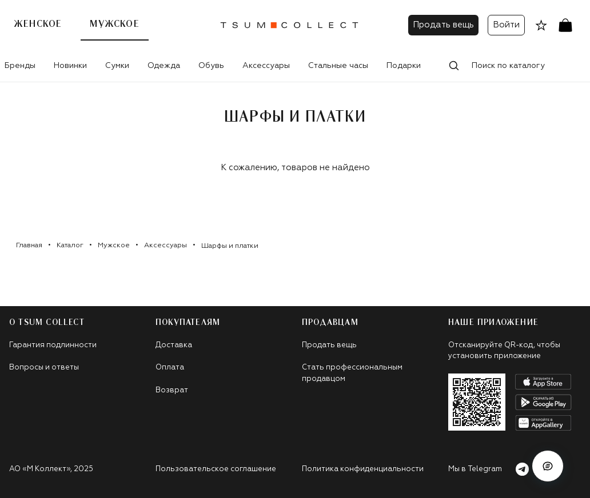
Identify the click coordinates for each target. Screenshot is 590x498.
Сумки (117, 66)
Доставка (174, 345)
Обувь (211, 66)
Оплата (170, 367)
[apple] (543, 381)
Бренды (20, 66)
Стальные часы (338, 66)
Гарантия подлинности (53, 345)
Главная (29, 245)
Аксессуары (266, 66)
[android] (543, 402)
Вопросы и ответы (44, 367)
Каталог (70, 245)
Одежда (164, 66)
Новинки (70, 66)
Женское (38, 24)
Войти (506, 25)
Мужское (114, 24)
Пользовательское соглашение (216, 469)
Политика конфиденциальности (363, 469)
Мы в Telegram (488, 469)
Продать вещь (443, 25)
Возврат (172, 390)
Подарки (403, 66)
